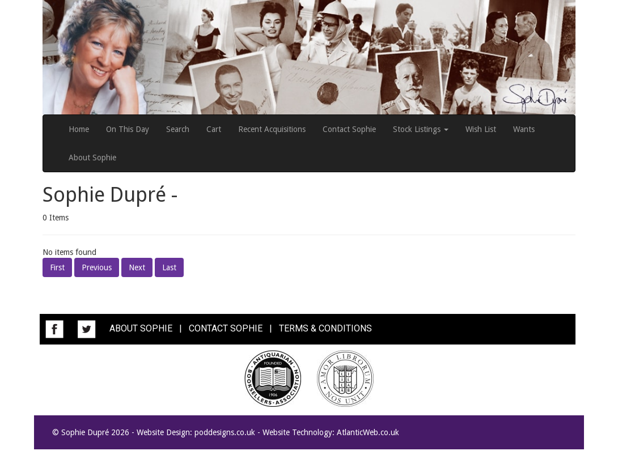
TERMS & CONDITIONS (325, 328)
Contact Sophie (349, 129)
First (57, 267)
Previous (97, 267)
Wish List (480, 129)
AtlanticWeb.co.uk (368, 432)
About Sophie (92, 157)
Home (79, 129)
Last (169, 267)
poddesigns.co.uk (224, 432)
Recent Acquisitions (272, 129)
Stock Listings (420, 129)
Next (137, 267)
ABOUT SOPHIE (140, 328)
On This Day (127, 129)
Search (177, 129)
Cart (213, 129)
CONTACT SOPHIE (226, 328)
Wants (524, 129)
